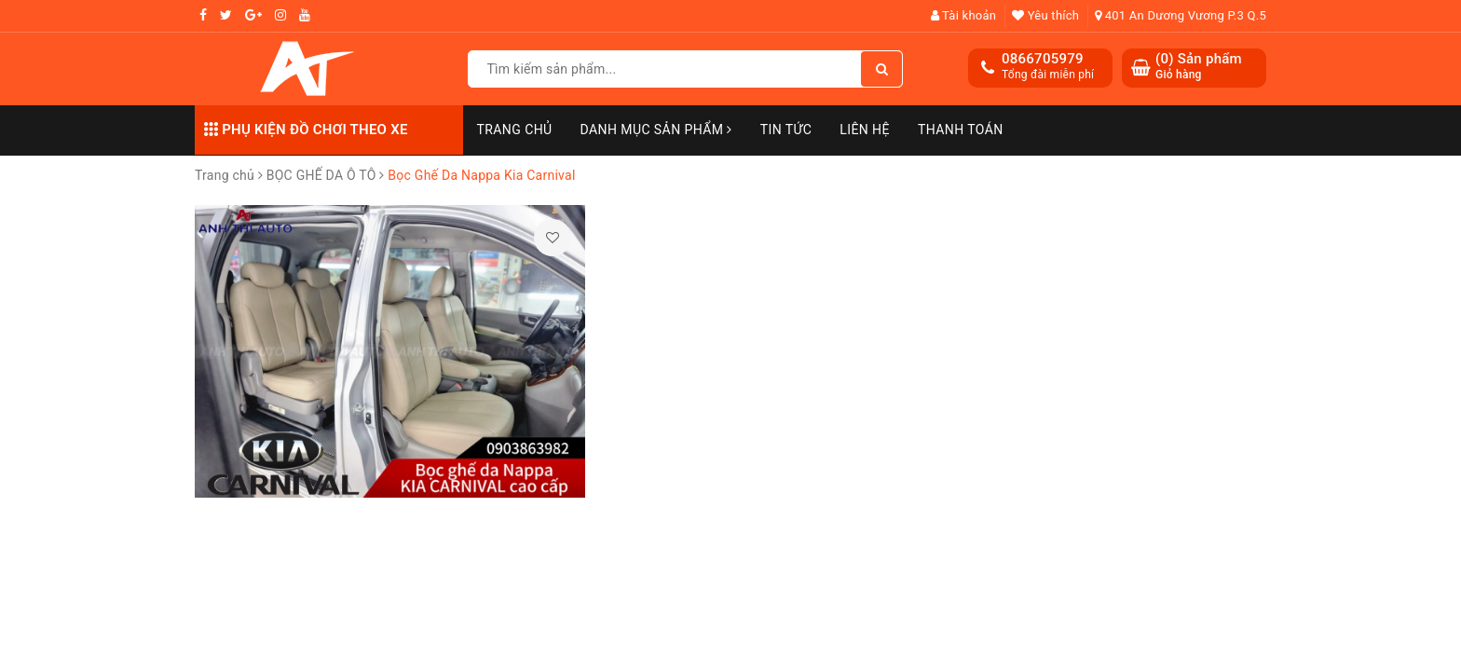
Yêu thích (1045, 15)
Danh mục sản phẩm (656, 129)
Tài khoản (964, 15)
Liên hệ (865, 129)
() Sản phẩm (1198, 66)
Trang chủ (515, 129)
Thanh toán (961, 129)
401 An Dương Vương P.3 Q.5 (1180, 15)
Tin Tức (786, 129)
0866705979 (1043, 58)
